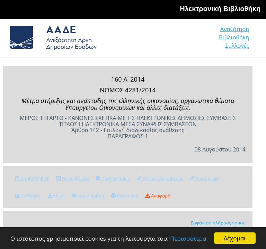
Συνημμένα (204, 178)
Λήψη (56, 196)
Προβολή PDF (32, 178)
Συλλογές (237, 45)
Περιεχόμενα (72, 178)
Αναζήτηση (234, 29)
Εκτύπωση (125, 196)
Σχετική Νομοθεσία (160, 178)
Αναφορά (157, 196)
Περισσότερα (188, 238)
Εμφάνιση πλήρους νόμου (218, 223)
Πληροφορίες (113, 178)
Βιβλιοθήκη (234, 37)
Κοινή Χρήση (88, 196)
